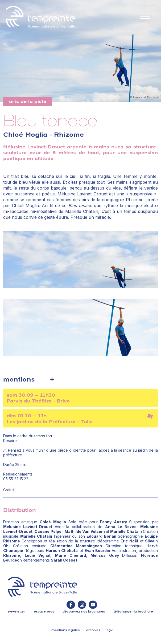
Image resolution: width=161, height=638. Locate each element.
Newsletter (16, 611)
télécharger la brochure (133, 611)
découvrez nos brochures (84, 611)
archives (93, 630)
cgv (110, 630)
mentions (19, 379)
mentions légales (65, 630)
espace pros (44, 611)
